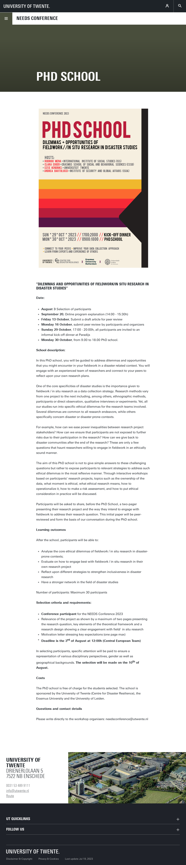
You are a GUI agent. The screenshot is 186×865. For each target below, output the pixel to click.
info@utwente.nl (17, 790)
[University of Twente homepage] (26, 6)
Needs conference (37, 18)
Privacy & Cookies (48, 858)
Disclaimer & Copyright (19, 858)
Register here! (55, 731)
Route (10, 796)
